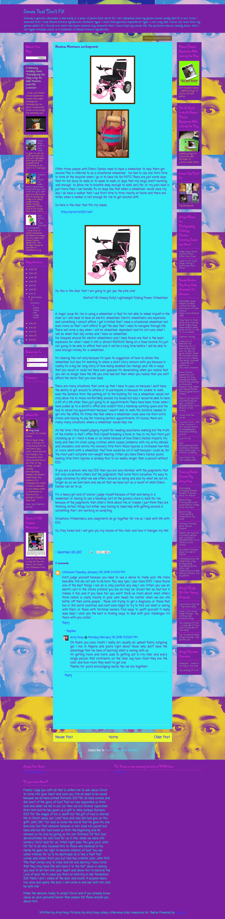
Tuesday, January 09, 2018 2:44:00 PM (100, 572)
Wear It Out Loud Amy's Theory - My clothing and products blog (188, 615)
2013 (31, 335)
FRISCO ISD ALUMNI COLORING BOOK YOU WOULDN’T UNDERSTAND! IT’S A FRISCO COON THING (189, 404)
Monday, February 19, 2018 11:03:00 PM (113, 637)
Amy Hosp (77, 637)
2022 (31, 281)
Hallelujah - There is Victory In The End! (189, 664)
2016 (31, 323)
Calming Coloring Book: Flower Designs (187, 526)
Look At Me (185, 438)
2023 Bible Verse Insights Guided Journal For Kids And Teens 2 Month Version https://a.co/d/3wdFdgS (189, 308)
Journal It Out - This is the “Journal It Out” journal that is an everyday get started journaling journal (189, 428)
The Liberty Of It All (189, 670)
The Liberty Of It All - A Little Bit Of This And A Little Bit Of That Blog (189, 627)
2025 (31, 269)
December (36, 297)
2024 (31, 273)
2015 (31, 327)
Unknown (68, 572)
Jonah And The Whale (186, 416)
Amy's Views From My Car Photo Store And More (188, 254)
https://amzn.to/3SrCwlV (76, 212)
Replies (71, 631)
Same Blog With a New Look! (41, 145)
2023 (31, 277)
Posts (31, 360)
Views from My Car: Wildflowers (187, 458)
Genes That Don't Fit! (44, 11)
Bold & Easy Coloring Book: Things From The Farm (187, 515)
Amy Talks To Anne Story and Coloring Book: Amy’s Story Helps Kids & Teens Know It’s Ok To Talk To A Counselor (189, 326)
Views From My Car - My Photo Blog (189, 605)
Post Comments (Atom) (121, 750)
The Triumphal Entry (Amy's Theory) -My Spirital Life (189, 637)
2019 (31, 285)
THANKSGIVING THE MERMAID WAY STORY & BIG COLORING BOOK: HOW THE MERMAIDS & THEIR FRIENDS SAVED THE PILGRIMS (189, 567)
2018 (31, 289)
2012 (31, 339)
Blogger (180, 912)
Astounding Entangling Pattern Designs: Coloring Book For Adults (188, 492)
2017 (31, 293)
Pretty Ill (120, 772)
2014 (31, 331)
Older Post (162, 737)
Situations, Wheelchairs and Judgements (35, 310)
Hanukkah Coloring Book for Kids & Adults (188, 552)
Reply (65, 623)
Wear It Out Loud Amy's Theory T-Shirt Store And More (188, 264)
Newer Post (64, 737)
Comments (34, 365)
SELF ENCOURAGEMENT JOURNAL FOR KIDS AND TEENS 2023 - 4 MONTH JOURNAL (189, 448)
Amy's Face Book (34, 772)
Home (113, 737)
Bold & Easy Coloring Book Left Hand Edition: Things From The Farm (189, 504)
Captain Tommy (187, 336)
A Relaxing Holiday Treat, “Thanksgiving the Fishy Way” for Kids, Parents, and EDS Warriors (35, 77)
